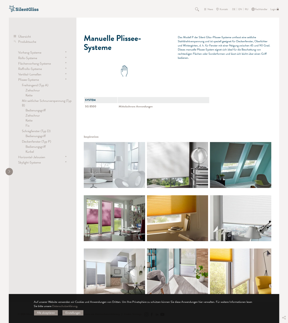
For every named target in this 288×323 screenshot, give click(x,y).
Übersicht (24, 36)
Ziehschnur (33, 90)
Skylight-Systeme (29, 162)
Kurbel (30, 151)
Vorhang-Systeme (29, 52)
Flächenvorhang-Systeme (34, 63)
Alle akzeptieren (46, 313)
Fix (28, 125)
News (210, 9)
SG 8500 (90, 106)
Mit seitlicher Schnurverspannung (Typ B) (47, 103)
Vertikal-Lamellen (29, 74)
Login (273, 9)
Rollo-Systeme (27, 57)
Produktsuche (27, 41)
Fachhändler (261, 9)
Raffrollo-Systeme (30, 68)
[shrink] (9, 171)
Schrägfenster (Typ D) (36, 130)
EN (240, 9)
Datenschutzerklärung (64, 306)
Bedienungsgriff (36, 110)
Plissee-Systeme (28, 79)
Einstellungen (72, 313)
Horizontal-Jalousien (31, 157)
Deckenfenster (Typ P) (36, 141)
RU (246, 9)
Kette (29, 95)
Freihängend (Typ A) (35, 85)
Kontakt (224, 9)
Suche (199, 9)
